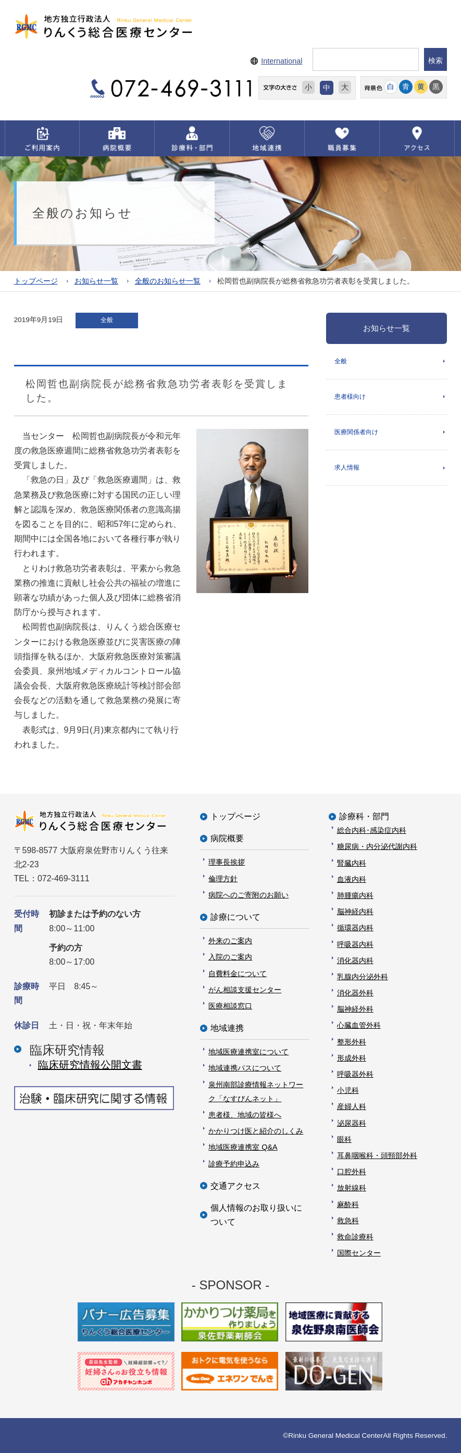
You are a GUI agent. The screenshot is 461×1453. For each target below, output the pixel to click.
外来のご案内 (230, 941)
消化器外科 (355, 993)
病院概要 (227, 838)
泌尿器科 (351, 1123)
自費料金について (237, 973)
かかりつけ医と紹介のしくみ (255, 1131)
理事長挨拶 (226, 862)
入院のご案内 (230, 957)
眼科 (344, 1139)
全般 (340, 361)
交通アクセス (235, 1185)
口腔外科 (351, 1171)
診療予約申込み (233, 1164)
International (281, 61)
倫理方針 (223, 879)
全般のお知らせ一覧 (168, 281)
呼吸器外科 (355, 1074)
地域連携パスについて (244, 1068)
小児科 (348, 1090)
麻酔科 (348, 1204)
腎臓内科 (351, 863)
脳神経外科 (355, 1009)
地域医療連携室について (248, 1052)
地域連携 (227, 1028)
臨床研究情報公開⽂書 (90, 1064)
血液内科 (351, 879)
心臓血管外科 (359, 1025)
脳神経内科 (355, 911)
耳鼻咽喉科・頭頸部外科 (377, 1155)
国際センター (359, 1253)
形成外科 (351, 1058)
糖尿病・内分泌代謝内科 (377, 846)
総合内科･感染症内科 (371, 830)
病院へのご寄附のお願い (248, 895)
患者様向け (350, 396)
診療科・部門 (364, 816)
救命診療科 (355, 1237)
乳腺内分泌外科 (362, 976)
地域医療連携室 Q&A (242, 1147)
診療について (235, 917)
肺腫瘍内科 (355, 895)
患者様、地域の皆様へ (244, 1115)
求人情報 (346, 467)
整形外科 (351, 1042)
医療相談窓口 (230, 1006)
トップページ (36, 281)
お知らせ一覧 (96, 281)
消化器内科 (355, 960)
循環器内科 (355, 927)
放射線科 (351, 1188)
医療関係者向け (356, 432)
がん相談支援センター (244, 990)
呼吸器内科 (355, 944)
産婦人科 (351, 1106)
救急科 (348, 1220)
